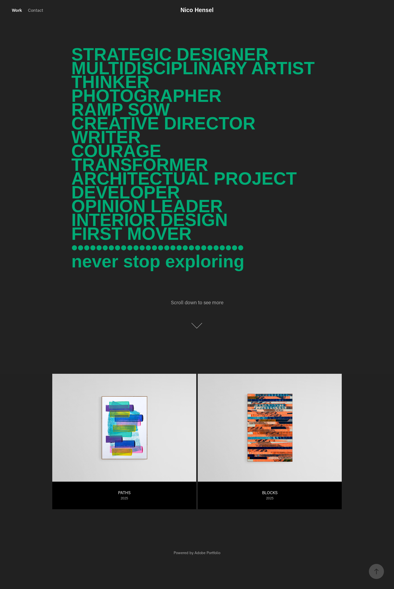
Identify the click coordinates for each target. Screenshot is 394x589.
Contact (35, 10)
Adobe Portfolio (207, 552)
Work (17, 10)
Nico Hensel (197, 10)
